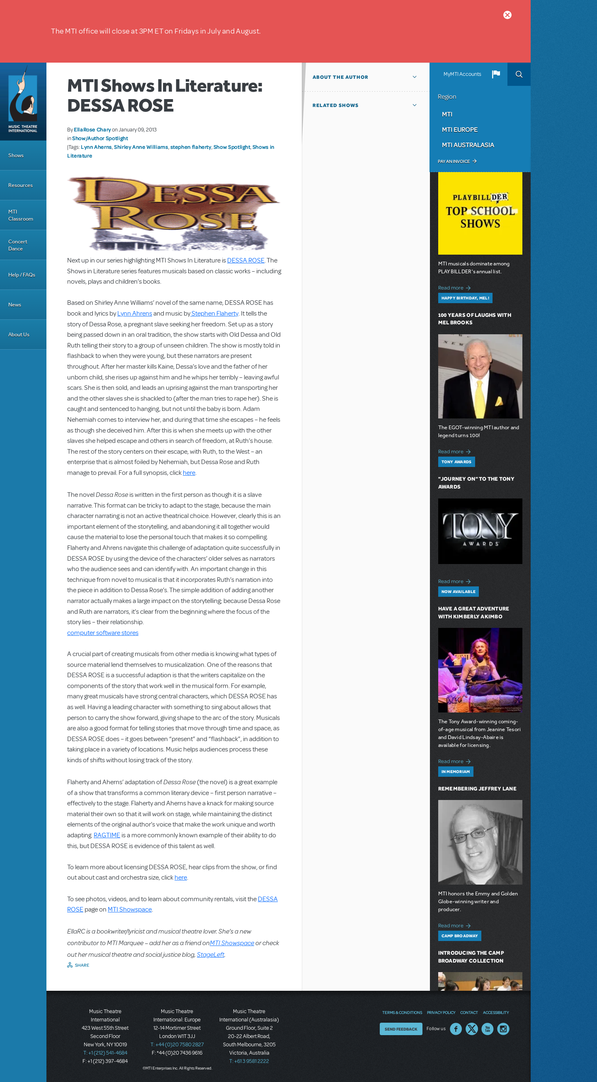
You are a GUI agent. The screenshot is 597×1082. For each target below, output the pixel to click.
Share (82, 965)
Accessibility (496, 1012)
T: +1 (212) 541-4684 (105, 1053)
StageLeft (210, 954)
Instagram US (503, 1029)
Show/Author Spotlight (100, 138)
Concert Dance (17, 245)
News (14, 304)
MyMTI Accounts (462, 74)
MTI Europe (460, 129)
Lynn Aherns (96, 146)
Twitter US (472, 1029)
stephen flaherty (190, 146)
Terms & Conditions (402, 1012)
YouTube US (487, 1029)
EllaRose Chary (92, 129)
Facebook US (456, 1029)
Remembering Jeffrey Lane (477, 788)
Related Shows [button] (336, 105)
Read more (455, 287)
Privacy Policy (441, 1012)
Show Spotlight (232, 146)
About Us (18, 334)
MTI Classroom (20, 215)
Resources (20, 185)
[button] (495, 74)
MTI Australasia (468, 145)
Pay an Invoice (454, 161)
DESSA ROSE (246, 260)
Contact (469, 1012)
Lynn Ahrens (134, 313)
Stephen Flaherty (214, 313)
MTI (447, 114)
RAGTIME (107, 835)
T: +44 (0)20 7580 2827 (177, 1044)
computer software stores (102, 633)
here (189, 473)
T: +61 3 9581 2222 (249, 1061)
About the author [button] (341, 77)
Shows (16, 155)
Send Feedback (401, 1028)
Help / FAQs (21, 274)
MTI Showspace (130, 909)
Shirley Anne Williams (141, 146)
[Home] (23, 102)
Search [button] (519, 74)
